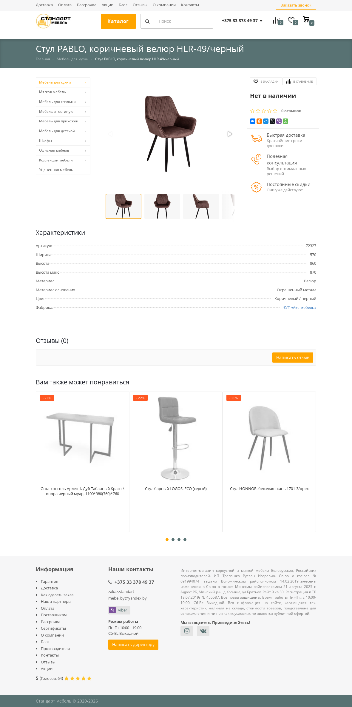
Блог (123, 5)
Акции (107, 5)
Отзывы (140, 5)
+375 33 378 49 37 (134, 582)
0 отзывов (291, 111)
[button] (170, 134)
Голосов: (51, 678)
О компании (164, 5)
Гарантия (49, 581)
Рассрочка (86, 5)
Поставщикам (54, 614)
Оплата (65, 5)
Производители (55, 648)
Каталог (118, 21)
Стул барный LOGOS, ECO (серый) (175, 487)
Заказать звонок (296, 5)
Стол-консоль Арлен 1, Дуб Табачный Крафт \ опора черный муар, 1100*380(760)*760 (82, 493)
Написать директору (133, 644)
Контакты (190, 5)
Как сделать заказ (57, 594)
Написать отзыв (292, 357)
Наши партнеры (56, 601)
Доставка (44, 5)
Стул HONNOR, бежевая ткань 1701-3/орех (269, 490)
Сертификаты (53, 628)
